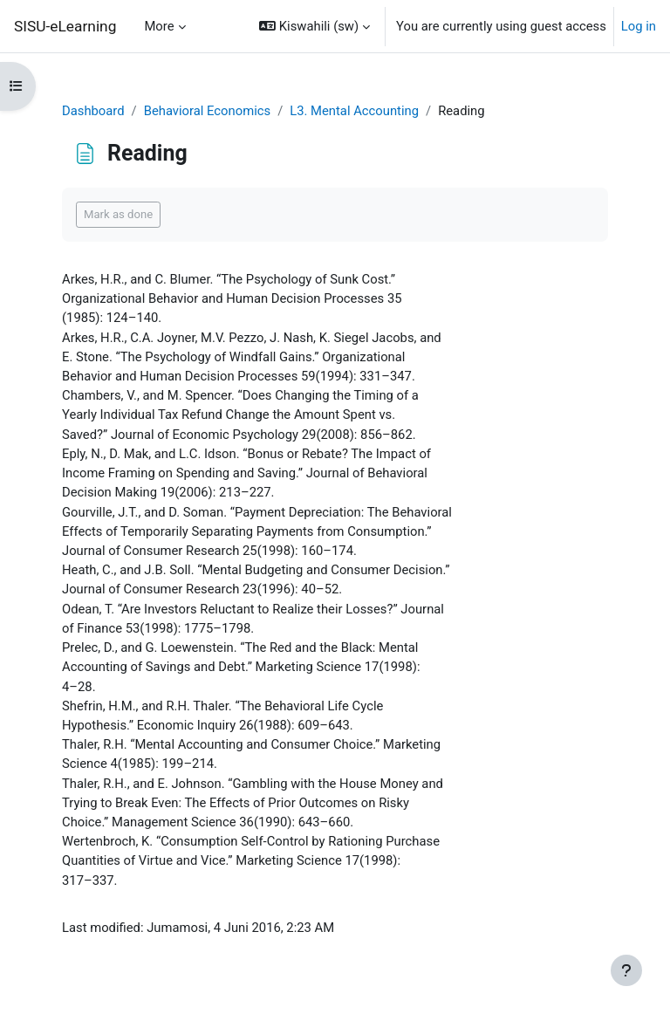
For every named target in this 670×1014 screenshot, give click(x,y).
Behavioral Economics (207, 111)
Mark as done (118, 214)
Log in (638, 26)
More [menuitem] (159, 26)
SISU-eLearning (65, 26)
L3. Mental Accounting (354, 111)
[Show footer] (626, 970)
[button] (314, 26)
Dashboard (93, 111)
